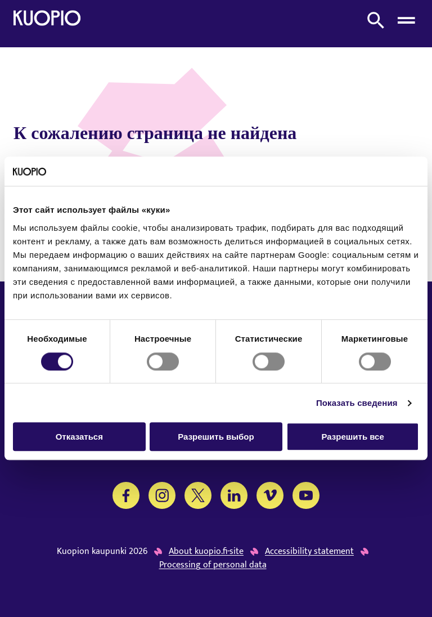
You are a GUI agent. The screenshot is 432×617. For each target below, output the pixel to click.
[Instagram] (162, 495)
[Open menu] (406, 20)
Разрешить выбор (216, 436)
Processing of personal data (213, 565)
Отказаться (79, 436)
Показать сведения (357, 403)
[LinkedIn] (234, 495)
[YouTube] (306, 495)
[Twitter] (198, 495)
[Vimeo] (270, 495)
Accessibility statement (309, 551)
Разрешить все (353, 436)
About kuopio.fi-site (206, 551)
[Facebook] (126, 495)
